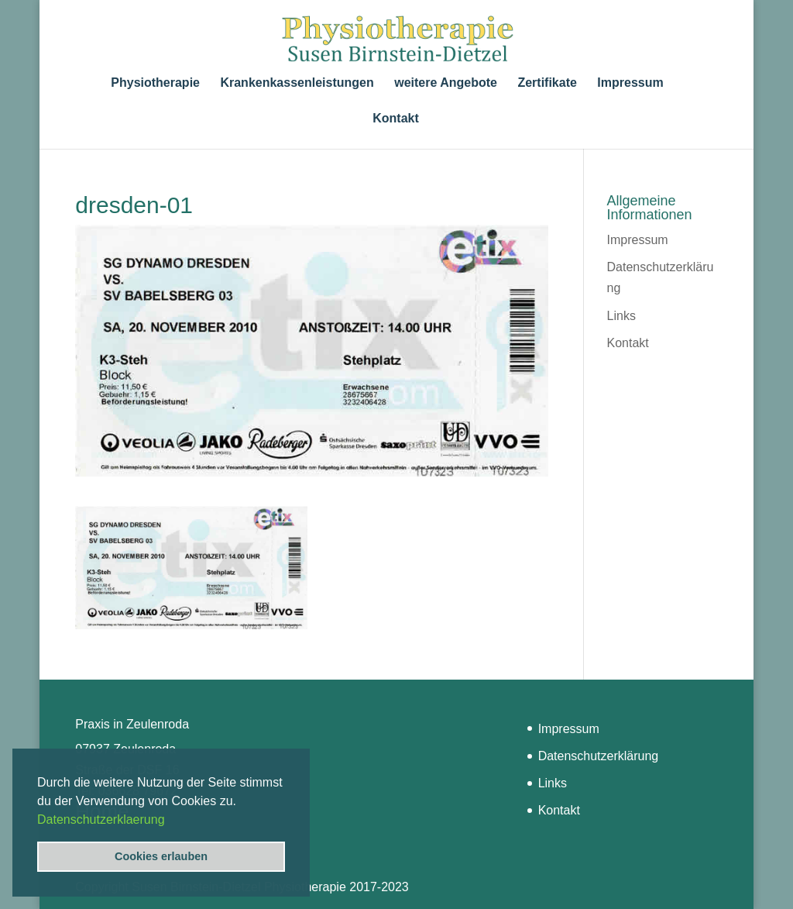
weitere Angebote (445, 83)
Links (621, 315)
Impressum (630, 83)
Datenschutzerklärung (598, 756)
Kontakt (395, 119)
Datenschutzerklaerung (101, 819)
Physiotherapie (155, 83)
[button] (170, 820)
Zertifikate (546, 83)
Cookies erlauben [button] (161, 856)
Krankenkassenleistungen (296, 83)
